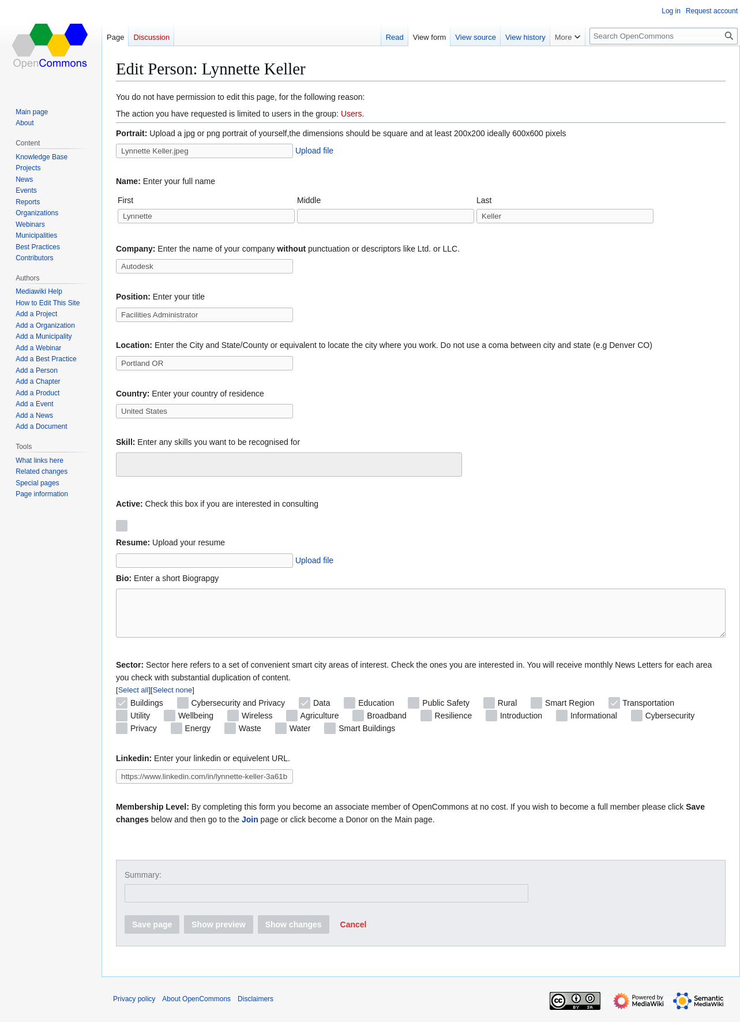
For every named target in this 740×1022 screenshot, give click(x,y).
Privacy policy (134, 1008)
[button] (353, 933)
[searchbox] (127, 462)
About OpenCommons (196, 1008)
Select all (133, 698)
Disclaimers (255, 1008)
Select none (173, 698)
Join (250, 828)
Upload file (314, 150)
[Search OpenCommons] (663, 36)
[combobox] (289, 464)
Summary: (143, 883)
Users (351, 113)
